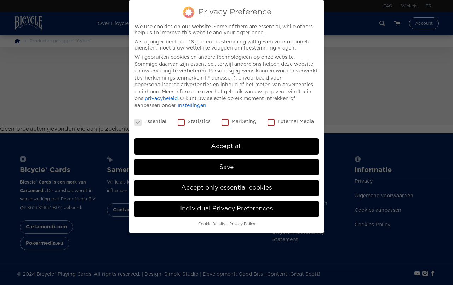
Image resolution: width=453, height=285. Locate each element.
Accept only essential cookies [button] (226, 183)
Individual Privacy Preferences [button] (226, 204)
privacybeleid (161, 94)
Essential (150, 117)
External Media (291, 117)
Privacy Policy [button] (242, 219)
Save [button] (226, 162)
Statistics (194, 117)
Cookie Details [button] (212, 219)
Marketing (239, 117)
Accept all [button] (226, 141)
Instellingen (192, 101)
